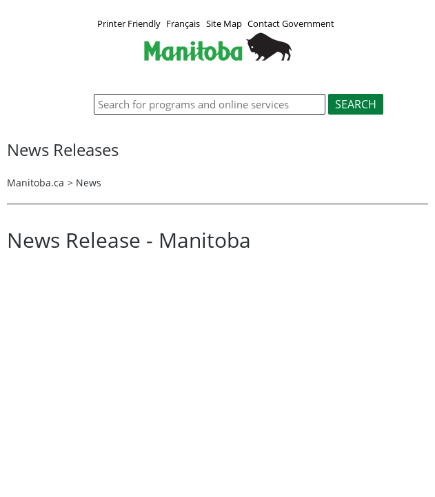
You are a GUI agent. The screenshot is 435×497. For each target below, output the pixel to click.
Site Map (224, 23)
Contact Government (290, 23)
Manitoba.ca (35, 182)
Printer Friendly (129, 23)
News (88, 182)
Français (183, 23)
